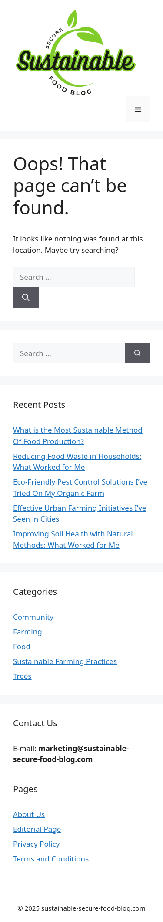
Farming (27, 632)
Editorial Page (37, 829)
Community (33, 617)
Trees (22, 676)
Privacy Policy (36, 844)
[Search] (26, 297)
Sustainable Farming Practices (65, 661)
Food (21, 646)
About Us (29, 814)
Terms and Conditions (51, 859)
